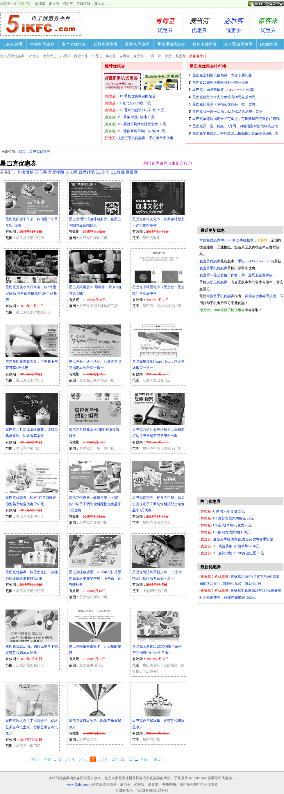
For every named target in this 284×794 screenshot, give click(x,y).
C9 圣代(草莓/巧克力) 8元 (232, 525)
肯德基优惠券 (42, 44)
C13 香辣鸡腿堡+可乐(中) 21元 (140, 110)
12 (131, 759)
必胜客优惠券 (105, 44)
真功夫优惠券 (204, 44)
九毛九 (180, 56)
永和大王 (50, 56)
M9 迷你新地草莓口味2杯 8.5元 (141, 131)
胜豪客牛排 (198, 56)
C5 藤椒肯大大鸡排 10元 (231, 532)
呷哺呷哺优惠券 (171, 44)
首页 (22, 152)
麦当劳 (54, 4)
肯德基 (40, 4)
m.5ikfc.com (264, 261)
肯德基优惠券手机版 (260, 296)
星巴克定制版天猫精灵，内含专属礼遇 (222, 75)
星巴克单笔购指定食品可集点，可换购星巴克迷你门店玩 (236, 119)
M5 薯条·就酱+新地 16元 (136, 117)
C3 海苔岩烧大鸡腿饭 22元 (233, 518)
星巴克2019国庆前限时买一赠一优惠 (220, 82)
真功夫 (99, 4)
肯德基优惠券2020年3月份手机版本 (226, 240)
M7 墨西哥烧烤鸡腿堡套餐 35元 (141, 124)
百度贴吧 (86, 172)
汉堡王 (34, 56)
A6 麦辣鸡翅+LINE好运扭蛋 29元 (238, 553)
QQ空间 (103, 172)
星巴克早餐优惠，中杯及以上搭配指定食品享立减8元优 (235, 133)
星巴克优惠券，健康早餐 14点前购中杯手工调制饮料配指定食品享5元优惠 (95, 504)
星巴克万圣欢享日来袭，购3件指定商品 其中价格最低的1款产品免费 (31, 293)
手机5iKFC (246, 261)
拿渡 (168, 56)
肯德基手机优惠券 (220, 296)
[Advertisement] (240, 407)
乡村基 (111, 56)
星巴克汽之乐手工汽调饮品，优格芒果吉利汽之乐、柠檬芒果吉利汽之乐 (32, 727)
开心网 (41, 172)
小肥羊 (65, 56)
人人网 (71, 172)
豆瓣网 (132, 172)
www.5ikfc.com (77, 784)
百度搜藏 (56, 172)
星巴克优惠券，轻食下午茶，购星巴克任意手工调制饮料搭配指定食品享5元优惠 (158, 504)
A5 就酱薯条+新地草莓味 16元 (236, 546)
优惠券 (165, 23)
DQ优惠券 (269, 44)
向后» (144, 759)
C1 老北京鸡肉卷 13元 (134, 103)
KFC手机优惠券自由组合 (136, 96)
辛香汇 (97, 56)
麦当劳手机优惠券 (213, 268)
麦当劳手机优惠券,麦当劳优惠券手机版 (243, 539)
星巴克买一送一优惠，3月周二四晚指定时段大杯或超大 (235, 126)
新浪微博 (25, 172)
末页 (157, 759)
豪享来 (138, 56)
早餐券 (262, 240)
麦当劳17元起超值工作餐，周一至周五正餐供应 (236, 275)
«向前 (47, 759)
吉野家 (124, 56)
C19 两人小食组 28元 (229, 511)
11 (122, 759)
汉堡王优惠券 (216, 282)
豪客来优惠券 (137, 44)
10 (114, 759)
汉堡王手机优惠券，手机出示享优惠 (145, 138)
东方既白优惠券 (238, 44)
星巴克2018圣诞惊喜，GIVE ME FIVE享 (223, 90)
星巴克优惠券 (39, 152)
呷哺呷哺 (84, 4)
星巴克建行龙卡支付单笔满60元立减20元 (223, 97)
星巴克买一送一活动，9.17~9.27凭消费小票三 (227, 112)
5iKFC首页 (13, 44)
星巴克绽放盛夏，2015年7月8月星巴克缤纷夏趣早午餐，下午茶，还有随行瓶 (95, 578)
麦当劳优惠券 (74, 44)
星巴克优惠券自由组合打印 (167, 163)
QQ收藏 (118, 172)
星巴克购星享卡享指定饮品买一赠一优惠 (223, 104)
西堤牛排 (81, 56)
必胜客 (68, 4)
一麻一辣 (154, 56)
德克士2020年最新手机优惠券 (222, 310)
